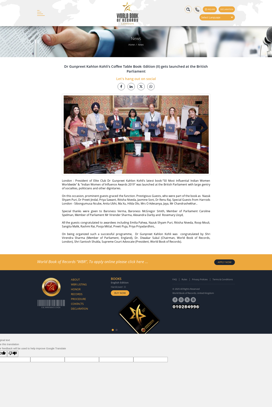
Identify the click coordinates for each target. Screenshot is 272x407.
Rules (184, 279)
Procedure (78, 299)
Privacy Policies (200, 279)
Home (131, 44)
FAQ (174, 279)
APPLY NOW (224, 262)
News (141, 44)
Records (76, 294)
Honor (75, 289)
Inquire (210, 9)
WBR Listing (79, 284)
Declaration (226, 9)
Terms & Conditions (222, 279)
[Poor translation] (12, 354)
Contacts (77, 304)
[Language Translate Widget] (217, 17)
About (75, 279)
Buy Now (120, 293)
